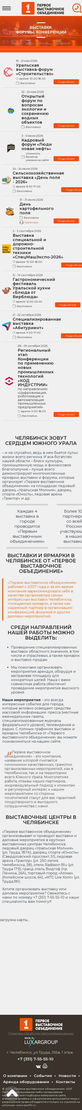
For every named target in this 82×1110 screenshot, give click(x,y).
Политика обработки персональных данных (41, 1033)
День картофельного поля (36, 208)
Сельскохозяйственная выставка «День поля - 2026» (38, 177)
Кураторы (31, 222)
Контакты (65, 1082)
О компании (15, 1076)
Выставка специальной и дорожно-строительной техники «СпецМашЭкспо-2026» (38, 246)
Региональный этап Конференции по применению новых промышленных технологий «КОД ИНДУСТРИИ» (36, 378)
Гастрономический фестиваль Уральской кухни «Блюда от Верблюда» (34, 288)
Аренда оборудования (26, 1082)
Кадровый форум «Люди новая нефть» (36, 144)
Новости (67, 1076)
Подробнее (66, 81)
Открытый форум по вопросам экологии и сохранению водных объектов (35, 109)
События (43, 1076)
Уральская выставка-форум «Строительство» (35, 69)
